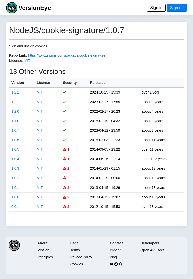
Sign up (177, 8)
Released (98, 83)
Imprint (115, 250)
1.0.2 (15, 178)
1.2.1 (15, 102)
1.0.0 (15, 197)
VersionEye (34, 7)
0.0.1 (15, 207)
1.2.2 (15, 92)
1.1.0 (15, 121)
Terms (75, 250)
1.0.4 (15, 159)
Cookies (76, 264)
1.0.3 (15, 168)
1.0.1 (15, 187)
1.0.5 (15, 149)
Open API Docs (152, 250)
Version (17, 83)
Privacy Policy (81, 257)
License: (16, 61)
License (43, 83)
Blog (113, 257)
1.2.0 (15, 111)
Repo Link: (18, 55)
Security (70, 83)
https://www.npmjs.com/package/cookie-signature (66, 55)
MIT (27, 61)
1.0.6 (15, 140)
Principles (45, 257)
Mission (43, 250)
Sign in (156, 8)
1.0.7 (15, 130)
